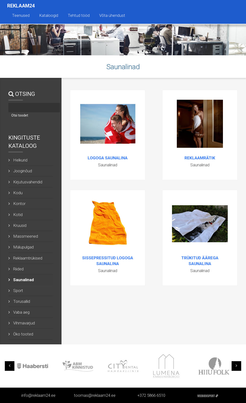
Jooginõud (22, 170)
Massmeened (25, 236)
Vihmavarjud (24, 323)
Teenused (21, 15)
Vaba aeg (21, 312)
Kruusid (19, 225)
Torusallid (21, 301)
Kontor (19, 203)
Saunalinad (23, 279)
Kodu (18, 192)
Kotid (18, 214)
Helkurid (20, 160)
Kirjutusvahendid (27, 182)
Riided (18, 269)
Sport (18, 290)
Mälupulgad (23, 247)
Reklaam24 (21, 6)
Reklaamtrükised (27, 258)
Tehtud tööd (79, 15)
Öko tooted (23, 334)
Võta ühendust (112, 15)
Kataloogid (48, 15)
